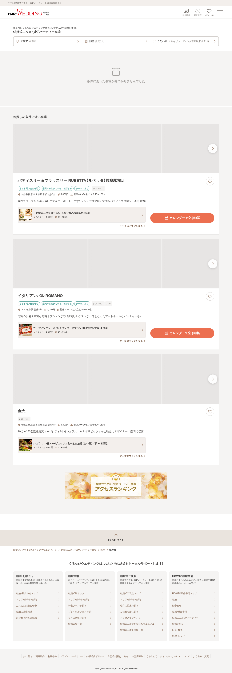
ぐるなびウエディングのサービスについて (168, 656)
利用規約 (40, 656)
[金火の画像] (116, 379)
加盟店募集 (137, 656)
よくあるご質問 (201, 656)
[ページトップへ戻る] (116, 538)
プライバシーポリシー (71, 656)
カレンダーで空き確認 (182, 218)
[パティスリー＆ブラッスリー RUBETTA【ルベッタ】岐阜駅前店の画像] (116, 148)
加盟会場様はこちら (118, 656)
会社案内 (27, 656)
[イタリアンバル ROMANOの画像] (116, 263)
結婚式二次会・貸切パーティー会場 (78, 549)
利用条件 (52, 656)
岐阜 (103, 549)
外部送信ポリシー (95, 656)
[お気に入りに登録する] (210, 181)
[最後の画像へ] (212, 148)
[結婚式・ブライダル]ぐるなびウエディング (35, 549)
